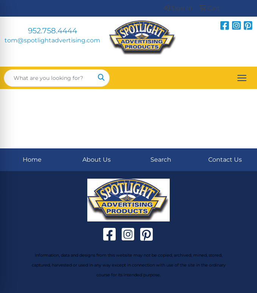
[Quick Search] (49, 78)
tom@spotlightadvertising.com (52, 40)
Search (160, 159)
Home (32, 159)
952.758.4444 (52, 30)
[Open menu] (241, 78)
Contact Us (225, 159)
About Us (96, 159)
